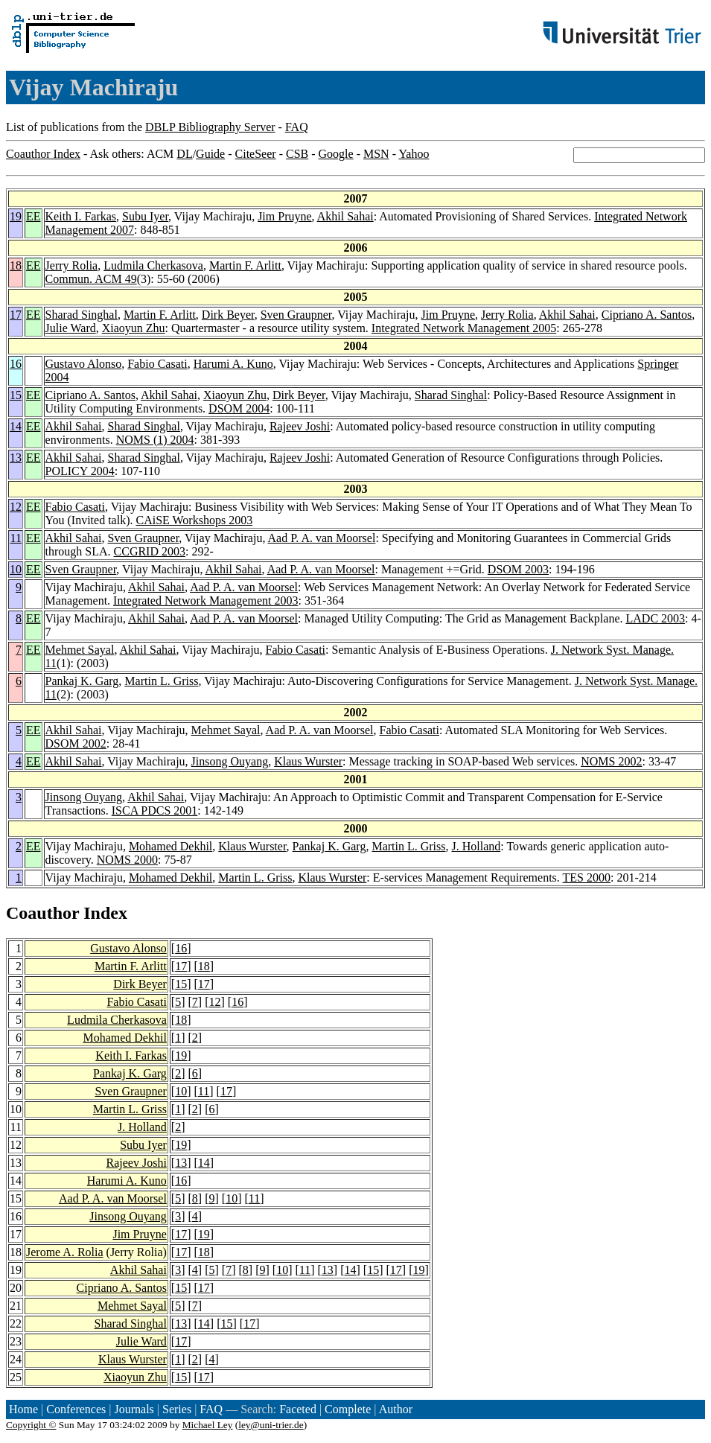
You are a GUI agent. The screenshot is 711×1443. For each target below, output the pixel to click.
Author (395, 1409)
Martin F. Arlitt (245, 265)
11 (16, 538)
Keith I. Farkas (81, 216)
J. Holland (476, 846)
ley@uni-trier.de (270, 1424)
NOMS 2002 (611, 761)
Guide (210, 153)
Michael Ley (207, 1424)
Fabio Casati (157, 363)
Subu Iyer (145, 216)
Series (176, 1409)
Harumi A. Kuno (233, 363)
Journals (133, 1409)
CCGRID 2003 (149, 551)
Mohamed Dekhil (170, 846)
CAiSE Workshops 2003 (193, 520)
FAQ (296, 127)
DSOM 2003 (518, 569)
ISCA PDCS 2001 (155, 810)
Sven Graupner (296, 314)
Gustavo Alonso (83, 363)
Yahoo (413, 153)
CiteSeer (255, 153)
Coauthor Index (43, 153)
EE (33, 216)
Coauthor (42, 913)
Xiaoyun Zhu (133, 328)
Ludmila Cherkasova (153, 265)
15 (16, 395)
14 (16, 426)
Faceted (297, 1409)
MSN (376, 153)
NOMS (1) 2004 (155, 439)
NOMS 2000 (127, 859)
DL (184, 153)
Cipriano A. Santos (647, 314)
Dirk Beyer (228, 314)
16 (16, 363)
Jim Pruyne (284, 216)
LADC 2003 (656, 618)
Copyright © (31, 1424)
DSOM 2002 (75, 743)
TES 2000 (586, 877)
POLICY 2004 (80, 471)
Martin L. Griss (161, 681)
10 (16, 569)
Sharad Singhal (81, 314)
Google (336, 153)
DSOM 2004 (239, 408)
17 (16, 314)
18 (16, 265)
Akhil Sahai (345, 216)
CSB (297, 153)
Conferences (76, 1409)
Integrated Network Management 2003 (205, 600)
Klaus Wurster (308, 761)
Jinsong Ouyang (230, 761)
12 (16, 506)
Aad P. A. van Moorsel (322, 538)
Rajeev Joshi (300, 426)
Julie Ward (70, 328)
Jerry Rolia (71, 265)
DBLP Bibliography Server (210, 127)
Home (23, 1409)
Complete (348, 1409)
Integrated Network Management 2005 (464, 328)
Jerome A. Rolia (64, 1252)
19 (16, 216)
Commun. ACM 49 (91, 279)
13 (16, 457)
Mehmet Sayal (80, 649)
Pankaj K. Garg (82, 681)
